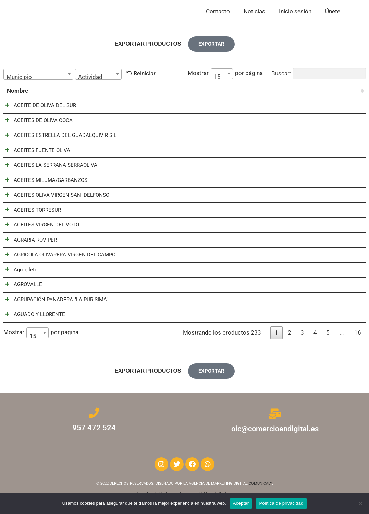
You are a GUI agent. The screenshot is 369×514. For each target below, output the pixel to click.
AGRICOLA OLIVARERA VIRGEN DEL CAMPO (58, 257)
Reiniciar (145, 74)
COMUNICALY (260, 486)
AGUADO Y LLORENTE (32, 318)
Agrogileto (19, 272)
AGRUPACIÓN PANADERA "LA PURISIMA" (54, 303)
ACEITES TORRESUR (30, 212)
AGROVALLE (21, 287)
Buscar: (318, 74)
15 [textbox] (217, 77)
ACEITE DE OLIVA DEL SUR (38, 106)
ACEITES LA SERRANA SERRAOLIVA (48, 167)
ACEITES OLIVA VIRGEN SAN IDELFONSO (54, 197)
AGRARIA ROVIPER (28, 242)
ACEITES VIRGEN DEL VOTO (39, 227)
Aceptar (241, 503)
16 (357, 335)
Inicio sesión (295, 11)
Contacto (218, 11)
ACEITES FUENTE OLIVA (35, 152)
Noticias (254, 11)
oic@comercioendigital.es (275, 431)
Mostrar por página (225, 74)
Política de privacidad (281, 503)
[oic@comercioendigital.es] (275, 416)
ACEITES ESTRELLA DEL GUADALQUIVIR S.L (58, 136)
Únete (332, 11)
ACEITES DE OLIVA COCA (36, 121)
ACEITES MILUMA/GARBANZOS (44, 182)
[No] (360, 503)
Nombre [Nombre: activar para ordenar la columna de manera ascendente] (17, 91)
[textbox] (38, 78)
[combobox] (38, 74)
